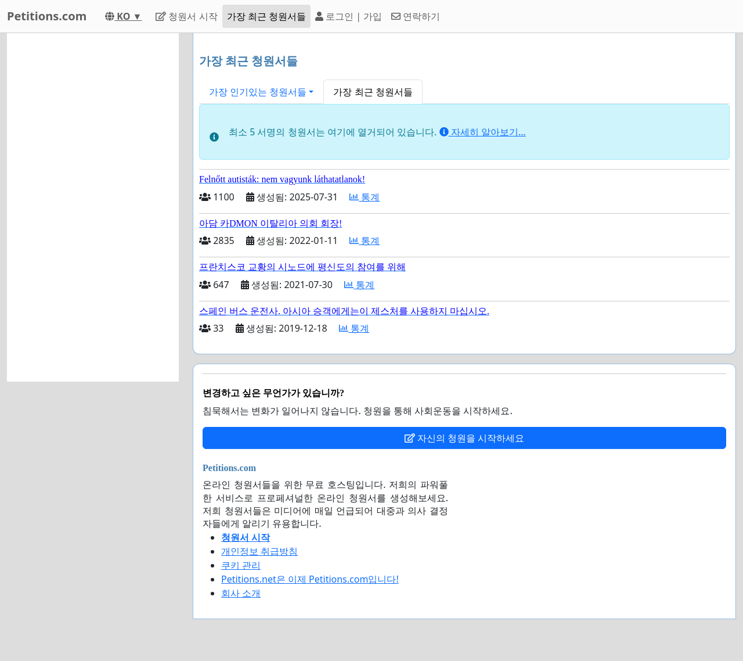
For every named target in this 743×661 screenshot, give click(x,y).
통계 (364, 197)
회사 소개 (241, 593)
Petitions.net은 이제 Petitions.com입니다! (310, 579)
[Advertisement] (93, 207)
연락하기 (415, 16)
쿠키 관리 (241, 565)
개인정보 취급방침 (259, 551)
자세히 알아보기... (482, 131)
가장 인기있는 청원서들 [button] (257, 91)
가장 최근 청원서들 (266, 16)
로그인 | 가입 (348, 16)
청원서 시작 (186, 16)
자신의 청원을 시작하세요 (464, 438)
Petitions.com (46, 16)
